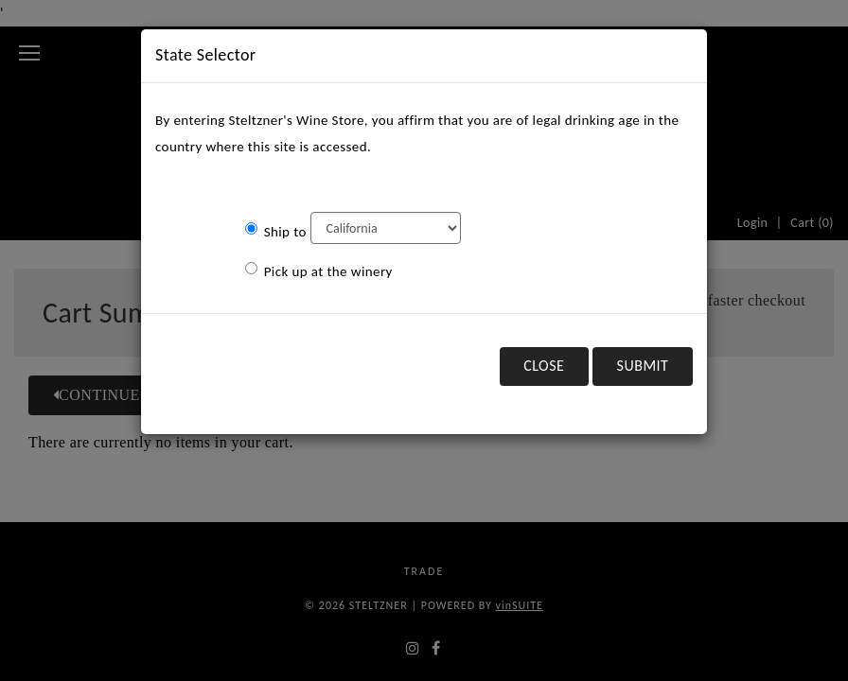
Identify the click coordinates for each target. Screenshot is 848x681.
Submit (643, 366)
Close (543, 366)
